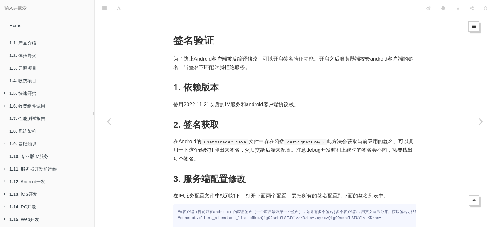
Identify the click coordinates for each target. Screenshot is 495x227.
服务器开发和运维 (30, 169)
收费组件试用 (24, 105)
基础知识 (20, 143)
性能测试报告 (27, 118)
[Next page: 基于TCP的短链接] (481, 121)
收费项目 (22, 80)
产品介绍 (22, 42)
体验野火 (22, 55)
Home (15, 25)
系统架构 (22, 131)
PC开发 (20, 206)
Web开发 (21, 219)
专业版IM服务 (28, 156)
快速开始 (20, 93)
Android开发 (24, 181)
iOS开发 (21, 194)
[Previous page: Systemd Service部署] (109, 121)
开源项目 (22, 68)
